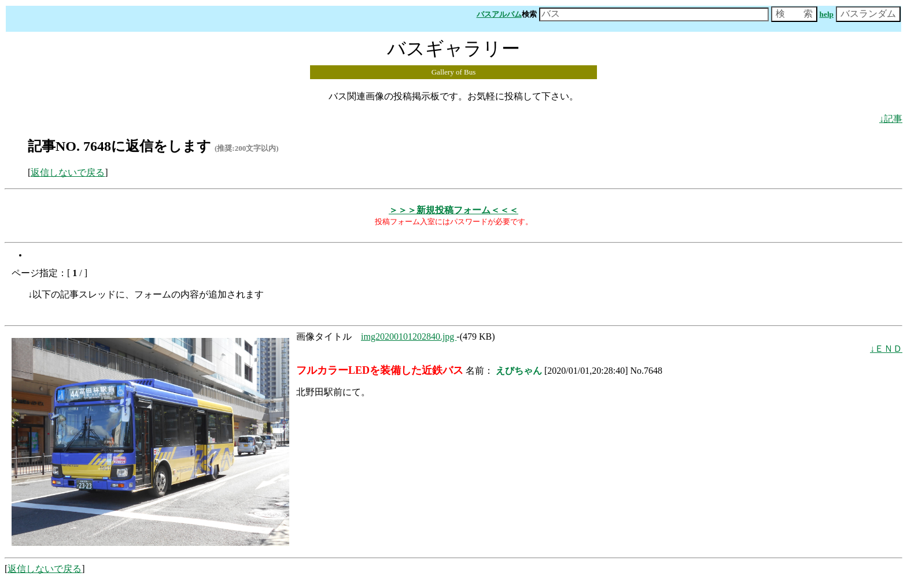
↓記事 (890, 119)
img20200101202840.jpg (408, 336)
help (827, 14)
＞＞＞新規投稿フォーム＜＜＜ (453, 210)
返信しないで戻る (68, 172)
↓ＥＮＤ (886, 349)
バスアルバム (499, 14)
